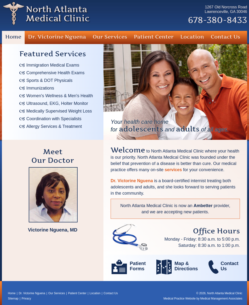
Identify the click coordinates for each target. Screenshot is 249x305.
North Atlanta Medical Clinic (224, 293)
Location (192, 37)
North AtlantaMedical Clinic (58, 14)
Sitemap (13, 298)
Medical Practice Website (180, 298)
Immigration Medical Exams (52, 65)
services (173, 169)
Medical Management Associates (221, 298)
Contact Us (225, 37)
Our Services (110, 37)
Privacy (26, 298)
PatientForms (138, 266)
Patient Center (154, 37)
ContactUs (229, 266)
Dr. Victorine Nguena (57, 37)
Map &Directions (186, 266)
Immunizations (40, 88)
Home (13, 37)
